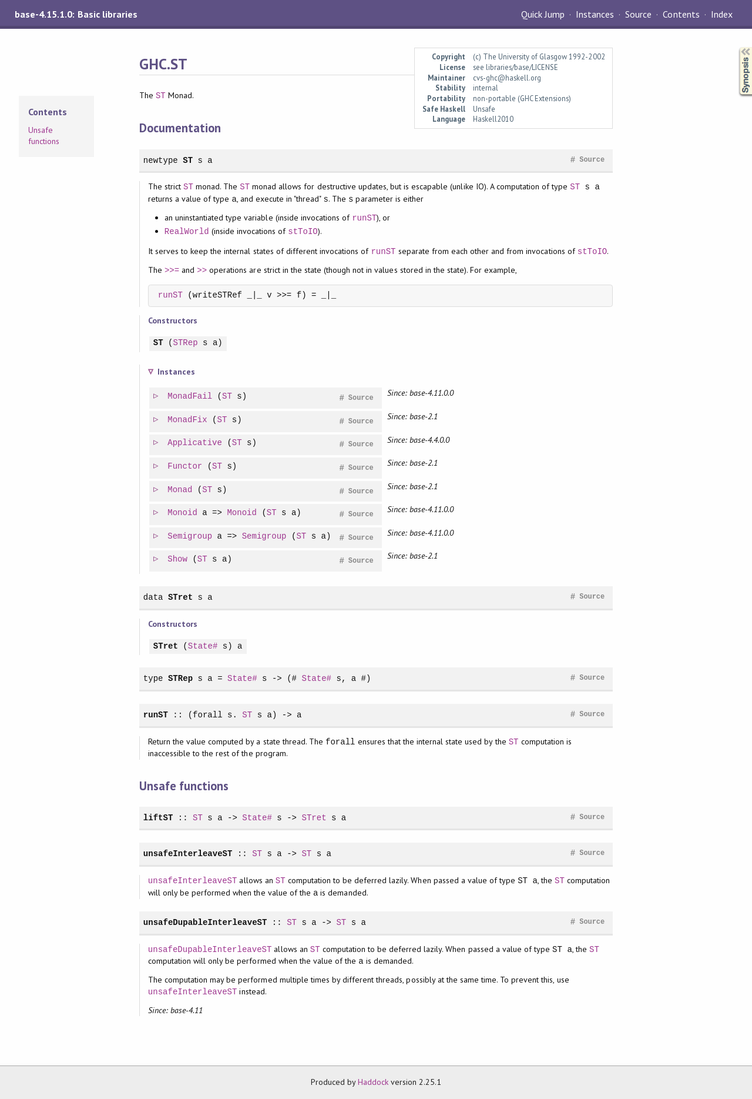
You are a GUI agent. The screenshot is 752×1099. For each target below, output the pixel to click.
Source (638, 14)
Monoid (183, 513)
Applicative (195, 443)
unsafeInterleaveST (188, 853)
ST (161, 95)
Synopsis (736, 47)
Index (722, 14)
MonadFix (187, 420)
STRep (185, 343)
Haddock (373, 1082)
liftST (158, 817)
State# (203, 646)
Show (178, 559)
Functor (185, 466)
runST (364, 217)
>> (202, 270)
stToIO (303, 231)
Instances (595, 14)
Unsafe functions (43, 136)
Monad (180, 490)
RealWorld (186, 231)
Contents (681, 14)
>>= (171, 270)
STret (180, 597)
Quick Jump (543, 14)
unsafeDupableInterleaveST (205, 922)
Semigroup (190, 536)
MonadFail (190, 396)
